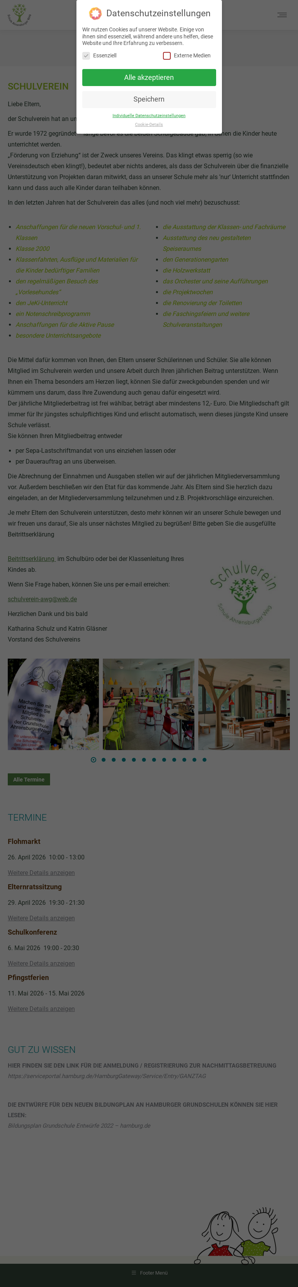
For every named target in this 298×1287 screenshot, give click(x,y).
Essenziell (99, 55)
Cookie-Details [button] (149, 124)
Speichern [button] (149, 99)
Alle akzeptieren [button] (149, 77)
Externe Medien (187, 55)
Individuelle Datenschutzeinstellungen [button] (149, 115)
